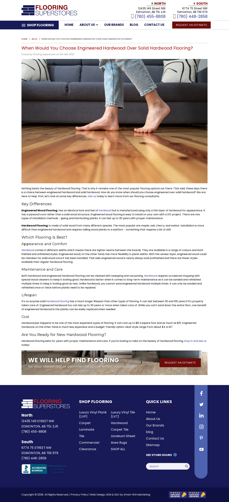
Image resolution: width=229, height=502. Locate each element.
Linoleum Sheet (123, 436)
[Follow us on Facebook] (201, 394)
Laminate (86, 429)
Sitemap (153, 445)
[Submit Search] (186, 466)
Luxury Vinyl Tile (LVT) (123, 414)
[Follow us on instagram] (201, 427)
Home (69, 25)
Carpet (85, 423)
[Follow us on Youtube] (201, 450)
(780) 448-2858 (192, 16)
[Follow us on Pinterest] (201, 438)
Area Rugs (119, 442)
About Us (89, 25)
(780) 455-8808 (150, 16)
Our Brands (114, 25)
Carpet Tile (119, 429)
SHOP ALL (118, 449)
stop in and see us (195, 341)
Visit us (92, 196)
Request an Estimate (191, 25)
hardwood (105, 210)
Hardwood (27, 250)
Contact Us (154, 25)
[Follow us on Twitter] (201, 405)
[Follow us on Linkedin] (201, 416)
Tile (81, 436)
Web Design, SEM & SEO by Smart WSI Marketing (120, 494)
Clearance (87, 449)
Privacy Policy (79, 494)
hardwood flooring (57, 301)
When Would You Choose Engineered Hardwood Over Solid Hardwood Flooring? (107, 48)
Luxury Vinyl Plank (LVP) (93, 414)
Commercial (89, 442)
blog (134, 25)
